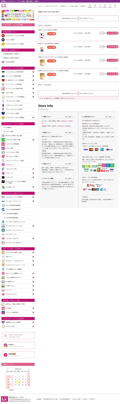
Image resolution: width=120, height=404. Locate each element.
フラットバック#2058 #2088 (13, 76)
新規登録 (90, 6)
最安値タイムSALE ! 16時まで (11, 58)
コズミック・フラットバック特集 (15, 160)
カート (115, 6)
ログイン (95, 6)
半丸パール (9, 256)
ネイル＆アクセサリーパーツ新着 (15, 44)
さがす (100, 6)
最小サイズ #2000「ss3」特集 (14, 135)
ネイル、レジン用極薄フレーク (14, 273)
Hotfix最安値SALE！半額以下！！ (12, 54)
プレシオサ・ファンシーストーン (15, 230)
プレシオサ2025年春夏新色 (10, 213)
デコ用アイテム (10, 286)
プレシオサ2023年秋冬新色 (13, 205)
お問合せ (85, 399)
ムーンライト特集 (8, 131)
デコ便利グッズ (10, 281)
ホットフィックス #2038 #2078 (14, 88)
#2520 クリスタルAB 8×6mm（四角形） (49, 43)
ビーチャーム (9, 173)
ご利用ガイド (63, 6)
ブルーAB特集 (7, 127)
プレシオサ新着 (10, 39)
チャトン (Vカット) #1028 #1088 (14, 72)
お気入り (110, 6)
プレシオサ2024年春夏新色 (13, 209)
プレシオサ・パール (11, 234)
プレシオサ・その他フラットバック (15, 221)
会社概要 (39, 399)
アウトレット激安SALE (12, 312)
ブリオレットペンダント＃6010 (14, 105)
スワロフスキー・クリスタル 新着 (15, 35)
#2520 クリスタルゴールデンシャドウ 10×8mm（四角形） (53, 70)
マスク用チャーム (10, 187)
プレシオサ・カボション (12, 238)
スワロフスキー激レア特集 (13, 139)
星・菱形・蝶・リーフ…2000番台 (51, 98)
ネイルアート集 (10, 326)
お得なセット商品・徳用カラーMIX (15, 304)
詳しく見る (68, 116)
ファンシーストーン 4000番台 (14, 84)
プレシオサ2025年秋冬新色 (10, 217)
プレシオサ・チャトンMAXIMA (14, 197)
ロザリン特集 (9, 148)
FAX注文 (92, 399)
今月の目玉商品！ (10, 62)
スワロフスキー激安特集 (12, 144)
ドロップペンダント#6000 (13, 101)
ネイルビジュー (10, 164)
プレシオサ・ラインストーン (13, 201)
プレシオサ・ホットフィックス (14, 226)
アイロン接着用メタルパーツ (13, 277)
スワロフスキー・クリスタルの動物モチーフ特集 (16, 182)
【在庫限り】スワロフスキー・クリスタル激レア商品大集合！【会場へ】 (20, 1)
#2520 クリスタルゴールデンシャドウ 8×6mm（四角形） (53, 57)
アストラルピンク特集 (12, 156)
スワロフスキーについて (51, 6)
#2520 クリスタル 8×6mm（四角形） (48, 30)
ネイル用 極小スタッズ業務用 (14, 269)
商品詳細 (50, 33)
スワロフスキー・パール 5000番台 (15, 97)
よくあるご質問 (73, 6)
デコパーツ (9, 290)
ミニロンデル (9, 177)
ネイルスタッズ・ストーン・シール (15, 265)
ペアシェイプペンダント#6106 (13, 109)
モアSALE (8, 308)
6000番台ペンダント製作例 (13, 322)
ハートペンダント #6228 (12, 113)
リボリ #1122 (9, 92)
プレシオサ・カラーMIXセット (14, 242)
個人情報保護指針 (65, 399)
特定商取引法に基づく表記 (51, 399)
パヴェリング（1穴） (11, 169)
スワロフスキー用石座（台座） (14, 252)
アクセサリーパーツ (11, 294)
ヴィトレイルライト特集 (12, 152)
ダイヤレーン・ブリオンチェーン (15, 261)
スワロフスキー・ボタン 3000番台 (15, 117)
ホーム (40, 6)
